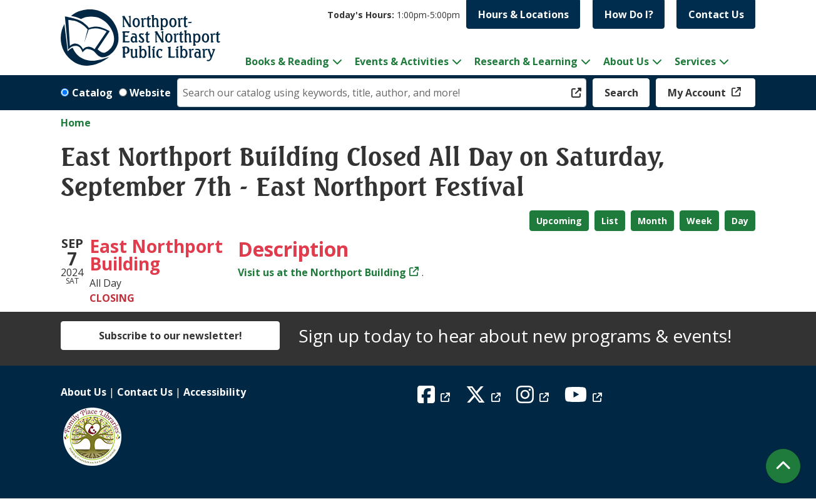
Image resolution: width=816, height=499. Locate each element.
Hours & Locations (523, 14)
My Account (698, 93)
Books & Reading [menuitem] (287, 61)
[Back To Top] (783, 466)
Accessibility (214, 392)
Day (740, 221)
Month (652, 221)
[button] (393, 14)
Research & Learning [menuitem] (526, 61)
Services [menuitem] (695, 61)
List (609, 221)
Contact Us (716, 14)
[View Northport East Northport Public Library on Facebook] (435, 398)
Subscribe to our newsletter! (170, 335)
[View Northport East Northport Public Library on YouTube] (584, 398)
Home (76, 123)
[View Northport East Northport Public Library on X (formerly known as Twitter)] (485, 398)
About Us (83, 392)
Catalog (92, 93)
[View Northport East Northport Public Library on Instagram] (534, 398)
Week (699, 221)
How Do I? (628, 14)
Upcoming (559, 221)
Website (150, 93)
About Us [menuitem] (626, 61)
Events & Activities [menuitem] (402, 61)
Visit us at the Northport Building (322, 272)
